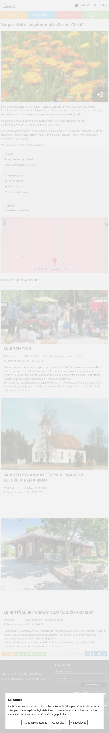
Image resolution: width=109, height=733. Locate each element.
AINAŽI (13, 14)
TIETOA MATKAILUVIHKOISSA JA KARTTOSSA (25, 679)
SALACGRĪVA (40, 14)
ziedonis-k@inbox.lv (18, 192)
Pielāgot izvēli (78, 722)
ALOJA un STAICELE (95, 15)
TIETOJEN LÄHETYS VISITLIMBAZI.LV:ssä (23, 674)
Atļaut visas (59, 722)
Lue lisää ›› (26, 390)
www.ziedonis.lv (16, 186)
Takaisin (9, 654)
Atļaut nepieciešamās (35, 722)
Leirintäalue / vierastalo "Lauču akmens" (49, 612)
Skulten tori (17, 349)
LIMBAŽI (68, 14)
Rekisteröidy (93, 685)
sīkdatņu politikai (57, 714)
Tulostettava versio (33, 654)
